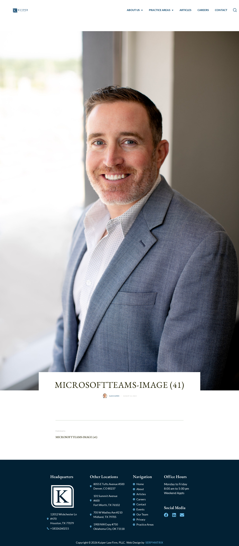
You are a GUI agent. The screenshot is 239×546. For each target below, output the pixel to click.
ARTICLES (185, 10)
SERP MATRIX (154, 542)
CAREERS (203, 10)
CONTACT (221, 10)
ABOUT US (135, 10)
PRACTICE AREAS (161, 10)
